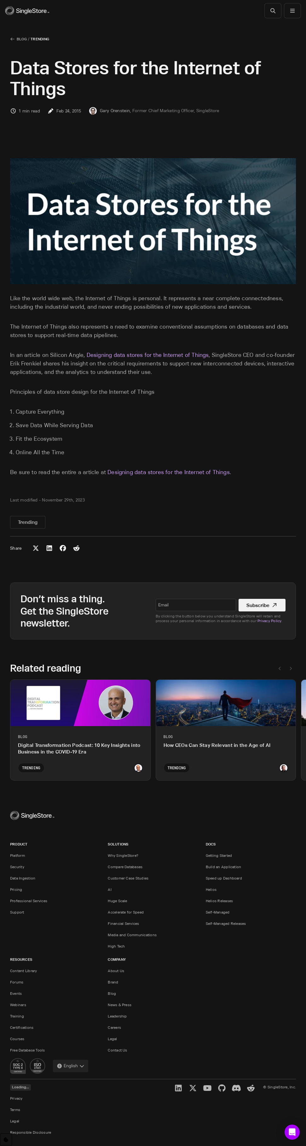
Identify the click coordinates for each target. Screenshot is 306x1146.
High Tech (116, 946)
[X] (193, 1088)
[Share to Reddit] (76, 548)
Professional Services (28, 900)
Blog (22, 39)
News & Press (119, 1004)
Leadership (117, 1016)
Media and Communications (132, 934)
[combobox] (70, 1066)
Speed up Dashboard (224, 878)
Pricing (16, 889)
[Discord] (236, 1088)
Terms (15, 1109)
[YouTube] (207, 1088)
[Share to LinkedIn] (49, 548)
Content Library (23, 970)
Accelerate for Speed (126, 912)
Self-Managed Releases (226, 923)
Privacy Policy (269, 620)
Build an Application (223, 866)
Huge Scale (117, 900)
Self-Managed (218, 912)
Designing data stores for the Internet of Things (148, 355)
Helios (211, 889)
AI (109, 889)
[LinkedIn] (178, 1088)
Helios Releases (219, 900)
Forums (16, 982)
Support (17, 912)
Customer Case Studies (128, 878)
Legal (112, 1038)
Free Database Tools (27, 1050)
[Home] (27, 10)
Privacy (16, 1098)
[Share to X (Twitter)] (36, 548)
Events (16, 993)
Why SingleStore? (123, 855)
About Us (116, 970)
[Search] (272, 10)
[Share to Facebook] (63, 548)
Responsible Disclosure (30, 1132)
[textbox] (196, 605)
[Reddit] (251, 1088)
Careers (114, 1027)
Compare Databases (125, 866)
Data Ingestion (22, 878)
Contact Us (117, 1050)
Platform (17, 855)
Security (17, 866)
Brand (113, 982)
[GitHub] (222, 1088)
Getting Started (219, 855)
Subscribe (262, 605)
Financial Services (123, 923)
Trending (40, 39)
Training (17, 1016)
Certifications (21, 1027)
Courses (17, 1038)
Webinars (18, 1004)
